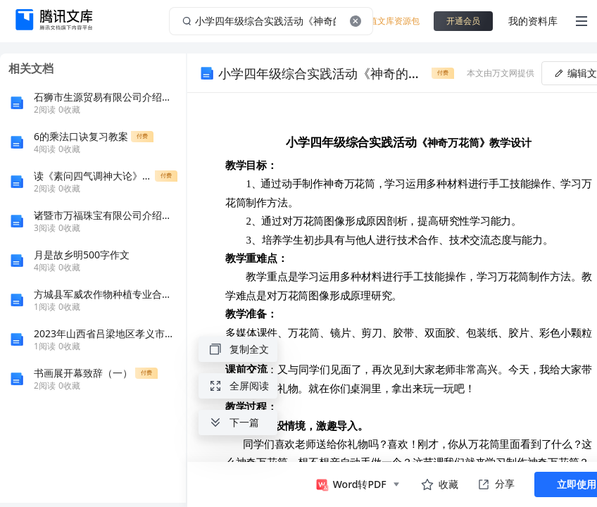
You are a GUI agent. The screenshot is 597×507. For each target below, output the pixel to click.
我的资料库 (533, 20)
